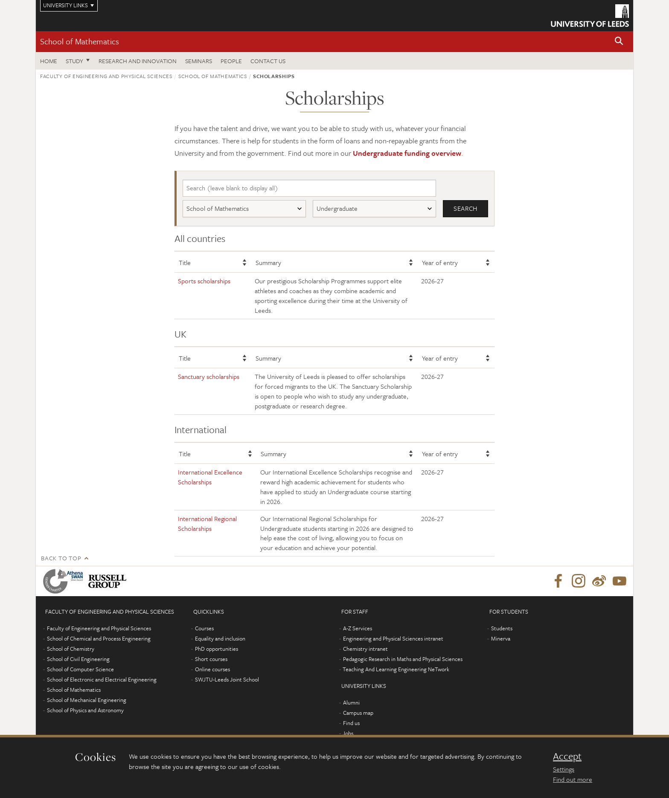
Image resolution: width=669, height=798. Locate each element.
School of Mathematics (79, 41)
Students (501, 628)
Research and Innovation (138, 60)
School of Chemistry (70, 649)
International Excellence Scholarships (210, 477)
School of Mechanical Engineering (86, 700)
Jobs (348, 733)
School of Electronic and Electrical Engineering (102, 680)
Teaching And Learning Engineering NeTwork (396, 669)
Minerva (500, 639)
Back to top (61, 558)
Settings (563, 769)
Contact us (267, 60)
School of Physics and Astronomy (85, 710)
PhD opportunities (216, 649)
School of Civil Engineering (78, 659)
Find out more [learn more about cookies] (572, 779)
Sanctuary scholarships (208, 377)
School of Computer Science (80, 669)
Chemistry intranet (365, 649)
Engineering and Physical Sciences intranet (393, 639)
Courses (204, 628)
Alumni (351, 703)
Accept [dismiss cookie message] (567, 756)
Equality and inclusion (220, 639)
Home (48, 60)
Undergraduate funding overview (407, 153)
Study (74, 60)
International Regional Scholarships (207, 523)
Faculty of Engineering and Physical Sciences (106, 76)
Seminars (198, 60)
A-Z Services (357, 628)
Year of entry (440, 262)
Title (185, 262)
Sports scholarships (204, 281)
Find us (351, 723)
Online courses (212, 669)
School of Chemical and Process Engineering (99, 639)
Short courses (211, 659)
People (231, 60)
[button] (619, 41)
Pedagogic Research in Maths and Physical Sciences (402, 659)
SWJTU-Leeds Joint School (227, 680)
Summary (268, 262)
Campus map (358, 713)
